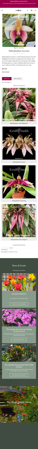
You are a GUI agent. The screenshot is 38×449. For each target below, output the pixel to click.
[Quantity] (4, 75)
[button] (2, 10)
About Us (19, 407)
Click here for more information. (19, 304)
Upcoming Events (23, 1)
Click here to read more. (19, 339)
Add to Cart (6, 78)
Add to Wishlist (17, 78)
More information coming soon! (19, 375)
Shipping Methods (14, 1)
